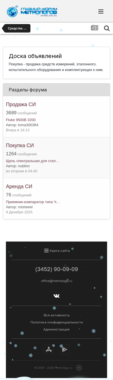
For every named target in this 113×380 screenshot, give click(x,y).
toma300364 (28, 125)
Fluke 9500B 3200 (21, 120)
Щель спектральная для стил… (32, 161)
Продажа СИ (21, 104)
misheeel (25, 207)
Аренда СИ (19, 186)
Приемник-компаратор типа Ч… (33, 202)
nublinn (24, 166)
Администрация (56, 329)
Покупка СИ (20, 145)
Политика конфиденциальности (56, 322)
